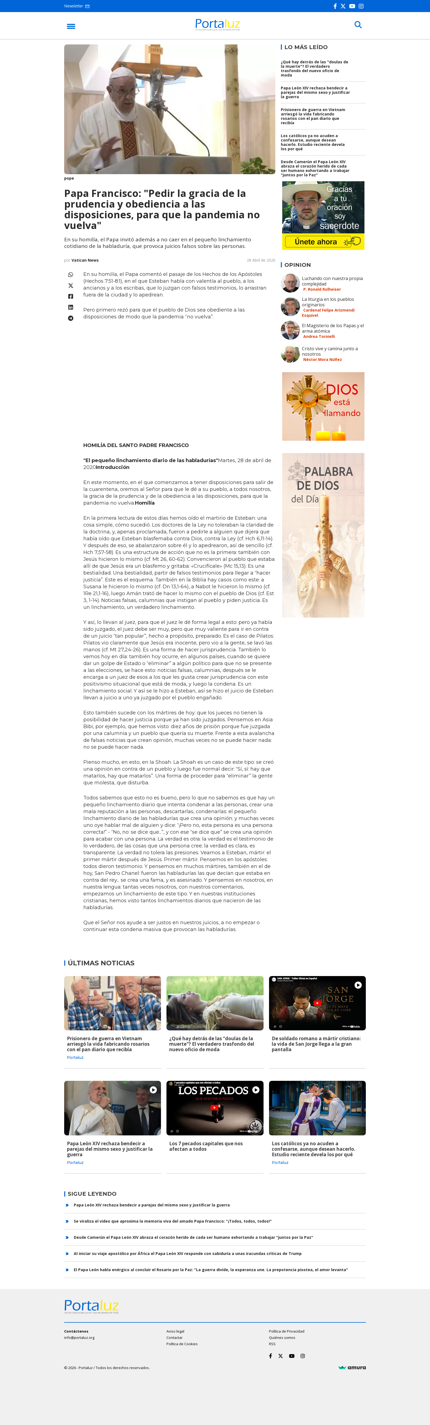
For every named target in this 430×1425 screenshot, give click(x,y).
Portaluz (75, 1057)
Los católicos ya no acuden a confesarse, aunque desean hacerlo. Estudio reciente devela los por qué (313, 142)
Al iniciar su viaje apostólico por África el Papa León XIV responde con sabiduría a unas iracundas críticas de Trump (188, 1253)
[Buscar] (357, 25)
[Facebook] (336, 6)
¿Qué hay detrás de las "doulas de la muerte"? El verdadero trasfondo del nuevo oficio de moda (314, 68)
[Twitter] (344, 6)
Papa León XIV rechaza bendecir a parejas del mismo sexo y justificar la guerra (315, 92)
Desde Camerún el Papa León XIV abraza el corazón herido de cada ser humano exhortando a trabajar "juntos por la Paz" (315, 168)
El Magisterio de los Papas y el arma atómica (333, 328)
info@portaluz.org (79, 1336)
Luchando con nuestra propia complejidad (332, 281)
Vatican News (85, 260)
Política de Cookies (182, 1343)
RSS (272, 1343)
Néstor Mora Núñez (322, 359)
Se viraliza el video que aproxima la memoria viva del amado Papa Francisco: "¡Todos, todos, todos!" (173, 1220)
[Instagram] (362, 6)
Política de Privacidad (286, 1330)
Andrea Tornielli (319, 336)
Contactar (174, 1336)
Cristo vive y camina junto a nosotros (330, 351)
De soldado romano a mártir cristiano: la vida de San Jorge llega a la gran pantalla (316, 1044)
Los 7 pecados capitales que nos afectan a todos (206, 1146)
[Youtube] (353, 6)
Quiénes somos (282, 1336)
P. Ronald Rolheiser (322, 289)
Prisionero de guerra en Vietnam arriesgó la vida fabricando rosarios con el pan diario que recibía (313, 116)
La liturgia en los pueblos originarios (328, 302)
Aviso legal (175, 1330)
